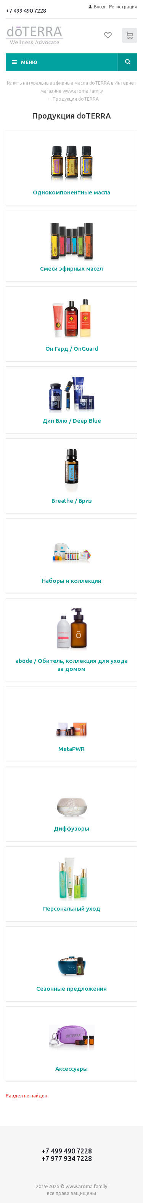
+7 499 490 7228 (26, 10)
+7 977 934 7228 (67, 1158)
